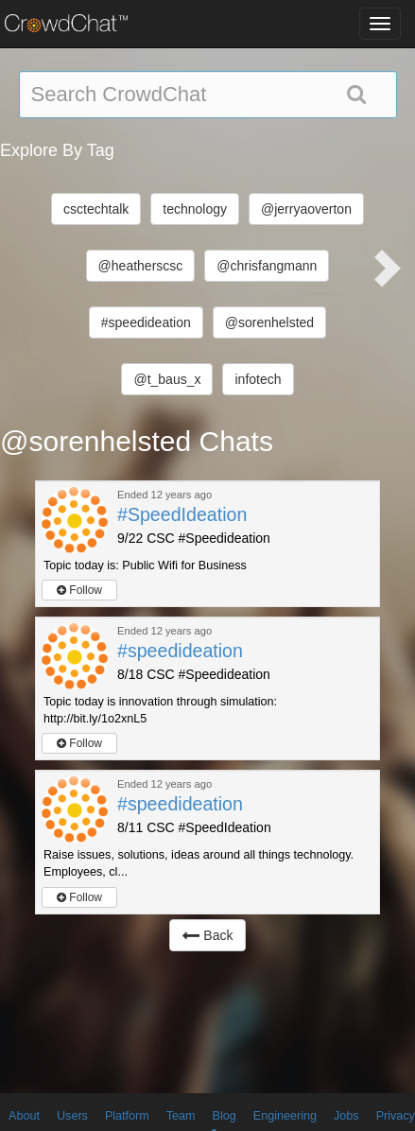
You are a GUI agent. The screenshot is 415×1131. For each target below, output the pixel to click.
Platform (127, 1115)
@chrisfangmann (266, 265)
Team (181, 1115)
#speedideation (146, 322)
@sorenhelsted (269, 322)
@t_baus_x (166, 379)
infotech (257, 379)
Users (72, 1115)
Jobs (346, 1115)
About (24, 1115)
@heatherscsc (140, 265)
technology (195, 209)
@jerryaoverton (306, 209)
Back (207, 935)
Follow (79, 590)
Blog (224, 1115)
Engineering (285, 1115)
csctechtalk (96, 209)
